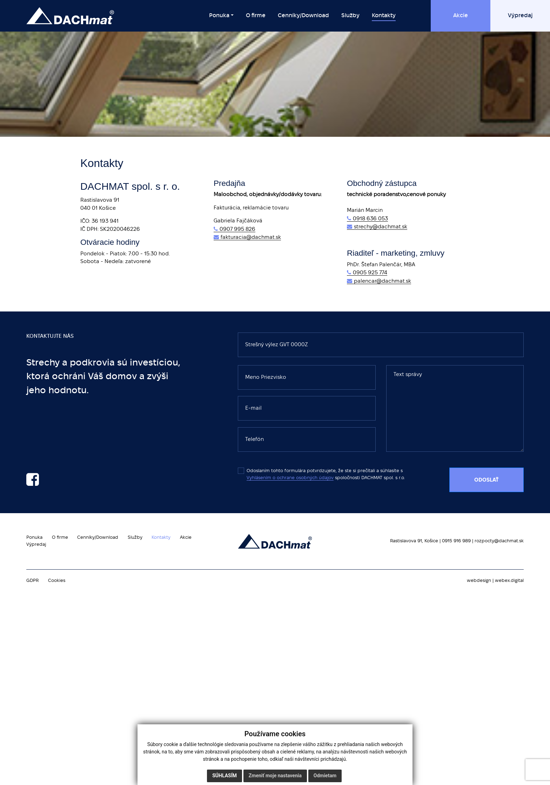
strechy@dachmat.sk (380, 226)
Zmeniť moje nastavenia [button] (275, 775)
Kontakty (161, 537)
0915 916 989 (456, 541)
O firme (60, 537)
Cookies (56, 580)
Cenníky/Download (97, 537)
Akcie (186, 537)
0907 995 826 (237, 229)
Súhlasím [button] (224, 775)
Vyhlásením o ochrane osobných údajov (290, 478)
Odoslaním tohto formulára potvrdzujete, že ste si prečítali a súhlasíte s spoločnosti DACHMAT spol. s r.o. (321, 474)
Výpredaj (36, 544)
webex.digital (509, 580)
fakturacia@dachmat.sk (251, 237)
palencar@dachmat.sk (382, 281)
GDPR (32, 580)
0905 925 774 (370, 272)
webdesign (479, 580)
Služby (135, 537)
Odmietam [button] (325, 775)
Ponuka (34, 537)
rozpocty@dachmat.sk (499, 541)
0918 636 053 (370, 218)
